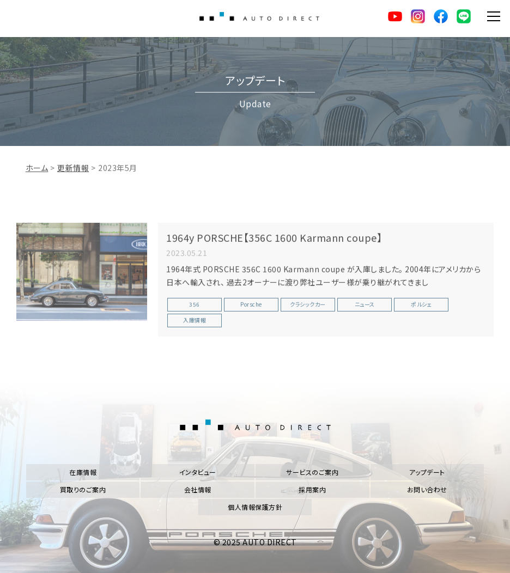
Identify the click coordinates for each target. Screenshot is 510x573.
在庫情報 (82, 472)
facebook (441, 16)
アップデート (427, 472)
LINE (464, 16)
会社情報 (197, 489)
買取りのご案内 (83, 489)
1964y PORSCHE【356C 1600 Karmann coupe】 (274, 240)
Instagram (418, 16)
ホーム (37, 170)
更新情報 (73, 170)
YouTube (395, 16)
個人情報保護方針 (255, 506)
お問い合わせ (427, 489)
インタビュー (197, 472)
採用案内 (312, 489)
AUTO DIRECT (259, 16)
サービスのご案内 (312, 472)
